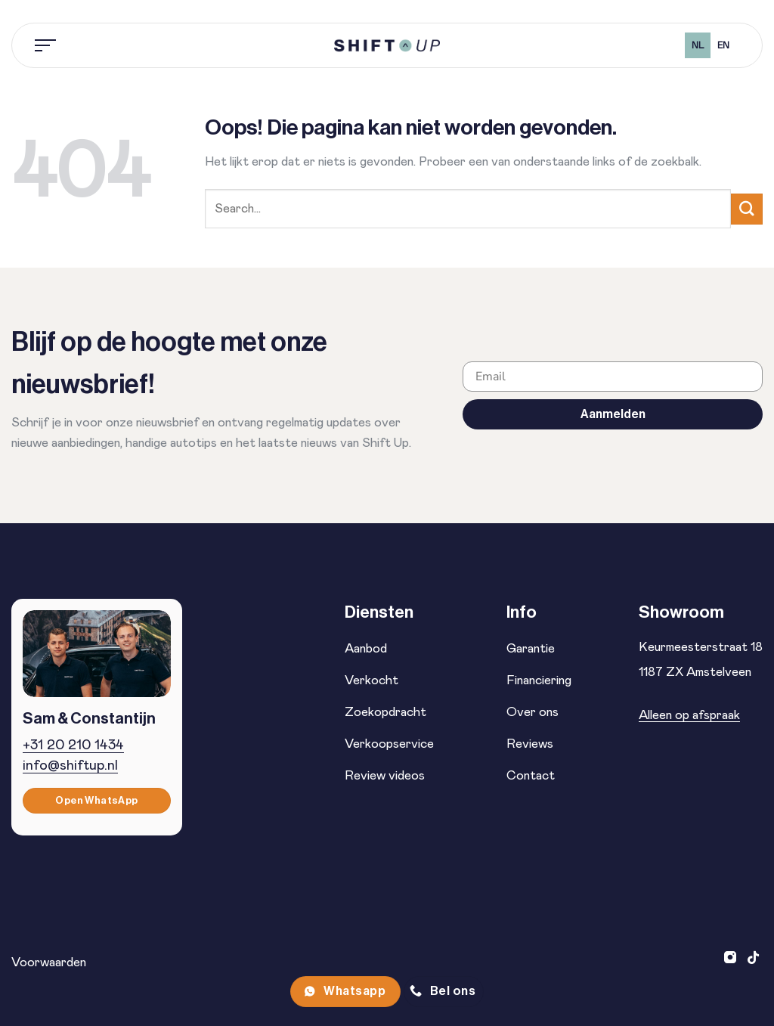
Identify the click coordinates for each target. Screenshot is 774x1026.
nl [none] (698, 46)
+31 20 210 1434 (73, 745)
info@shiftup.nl (70, 765)
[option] (723, 45)
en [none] (723, 46)
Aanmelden (613, 414)
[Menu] (46, 45)
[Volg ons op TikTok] (753, 958)
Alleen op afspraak (689, 715)
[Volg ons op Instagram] (732, 958)
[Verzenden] (747, 209)
